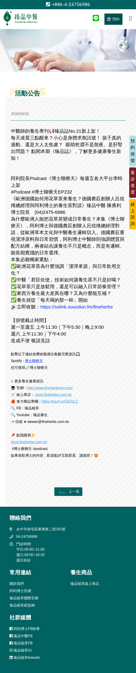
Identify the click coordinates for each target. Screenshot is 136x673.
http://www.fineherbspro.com (50, 388)
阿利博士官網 (20, 591)
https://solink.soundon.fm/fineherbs (76, 306)
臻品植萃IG (20, 650)
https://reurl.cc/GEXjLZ (60, 401)
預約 (113, 19)
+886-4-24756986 (68, 4)
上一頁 (68, 491)
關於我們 (16, 584)
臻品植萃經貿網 (22, 605)
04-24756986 (26, 536)
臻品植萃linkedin (24, 657)
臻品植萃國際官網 (23, 598)
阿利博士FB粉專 (24, 629)
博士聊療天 (34, 361)
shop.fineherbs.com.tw (53, 395)
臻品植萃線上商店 (84, 584)
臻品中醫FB (21, 636)
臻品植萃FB (21, 643)
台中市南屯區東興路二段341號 (41, 529)
